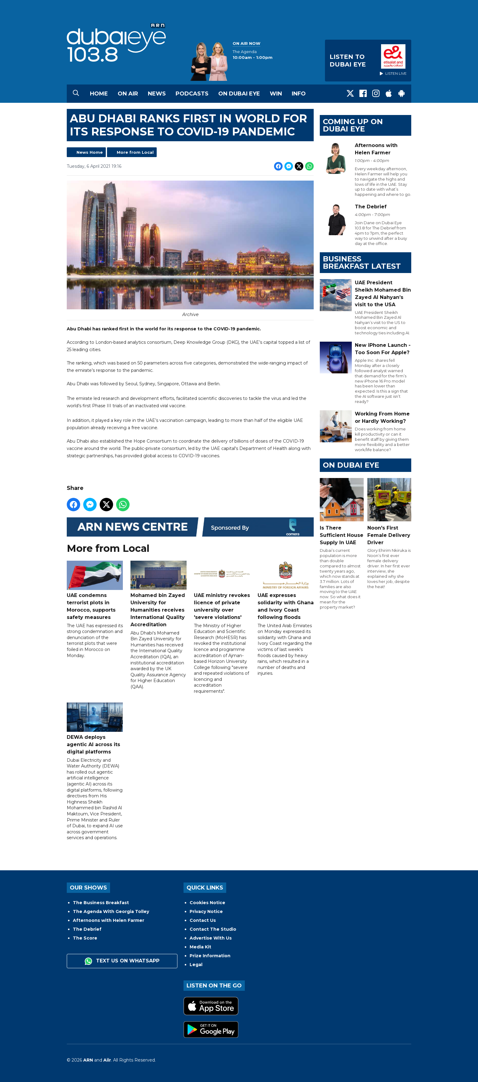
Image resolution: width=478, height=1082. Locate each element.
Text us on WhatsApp (122, 961)
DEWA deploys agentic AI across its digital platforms (95, 729)
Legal (196, 964)
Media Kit (200, 947)
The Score (85, 938)
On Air (128, 93)
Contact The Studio (213, 929)
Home (99, 93)
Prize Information (210, 955)
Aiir (107, 1060)
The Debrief (87, 929)
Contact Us (203, 920)
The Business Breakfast (101, 902)
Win (276, 93)
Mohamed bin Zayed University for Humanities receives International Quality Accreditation (158, 594)
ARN (88, 1060)
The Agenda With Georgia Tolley (111, 911)
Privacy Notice (206, 911)
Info (299, 93)
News (157, 93)
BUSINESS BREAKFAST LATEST (362, 262)
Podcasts (192, 93)
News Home (90, 152)
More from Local (135, 152)
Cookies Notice (207, 902)
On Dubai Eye (239, 93)
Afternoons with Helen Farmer (108, 920)
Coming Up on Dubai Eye (353, 125)
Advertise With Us (211, 938)
